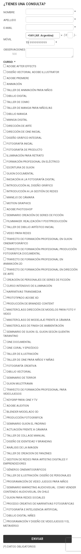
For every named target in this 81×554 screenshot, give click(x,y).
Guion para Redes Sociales (24, 497)
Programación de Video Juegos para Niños (35, 481)
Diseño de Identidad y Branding (27, 441)
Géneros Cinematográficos (24, 469)
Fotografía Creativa (20, 365)
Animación (12, 84)
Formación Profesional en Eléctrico (31, 161)
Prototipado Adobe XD (21, 297)
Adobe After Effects (19, 66)
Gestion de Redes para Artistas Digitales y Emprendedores (35, 461)
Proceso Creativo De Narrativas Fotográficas (38, 503)
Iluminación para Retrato (23, 155)
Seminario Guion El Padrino (24, 423)
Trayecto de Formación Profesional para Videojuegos (35, 392)
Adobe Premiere (16, 78)
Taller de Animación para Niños (27, 90)
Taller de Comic (16, 102)
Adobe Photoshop (17, 209)
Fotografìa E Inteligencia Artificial (30, 509)
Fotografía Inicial (18, 143)
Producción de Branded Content (28, 303)
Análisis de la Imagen (20, 447)
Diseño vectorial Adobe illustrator (31, 72)
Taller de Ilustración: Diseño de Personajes (37, 475)
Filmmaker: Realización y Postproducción (35, 221)
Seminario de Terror (19, 377)
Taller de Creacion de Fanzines (27, 453)
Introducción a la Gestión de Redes (30, 191)
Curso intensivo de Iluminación (27, 285)
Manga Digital (15, 119)
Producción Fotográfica (23, 417)
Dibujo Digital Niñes (19, 515)
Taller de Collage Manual (24, 435)
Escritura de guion (18, 167)
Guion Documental (18, 173)
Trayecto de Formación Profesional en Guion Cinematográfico (37, 241)
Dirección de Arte (17, 125)
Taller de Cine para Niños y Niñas (28, 359)
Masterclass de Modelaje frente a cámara (36, 319)
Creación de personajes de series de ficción (36, 279)
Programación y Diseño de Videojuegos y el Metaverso (36, 523)
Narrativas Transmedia (22, 291)
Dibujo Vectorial (17, 371)
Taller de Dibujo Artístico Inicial (28, 227)
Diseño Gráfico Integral (22, 137)
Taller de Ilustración (20, 353)
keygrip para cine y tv (20, 399)
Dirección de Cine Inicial (22, 131)
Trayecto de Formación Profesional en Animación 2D (33, 261)
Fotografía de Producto (22, 149)
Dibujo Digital (15, 96)
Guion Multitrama (18, 383)
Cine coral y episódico (20, 347)
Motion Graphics (17, 203)
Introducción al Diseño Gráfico (28, 185)
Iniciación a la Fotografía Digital (29, 179)
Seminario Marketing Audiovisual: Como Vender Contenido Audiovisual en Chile (39, 489)
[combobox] (43, 35)
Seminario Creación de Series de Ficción (33, 215)
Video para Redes (17, 233)
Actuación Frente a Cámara (25, 429)
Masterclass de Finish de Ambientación (33, 325)
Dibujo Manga (15, 114)
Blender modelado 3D (20, 411)
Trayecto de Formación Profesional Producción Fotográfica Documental (40, 251)
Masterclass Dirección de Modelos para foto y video (39, 312)
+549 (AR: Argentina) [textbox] (40, 35)
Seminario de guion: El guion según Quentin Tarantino (36, 334)
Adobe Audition (16, 405)
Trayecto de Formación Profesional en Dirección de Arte (40, 271)
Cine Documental (17, 342)
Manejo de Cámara (18, 197)
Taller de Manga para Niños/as (27, 107)
